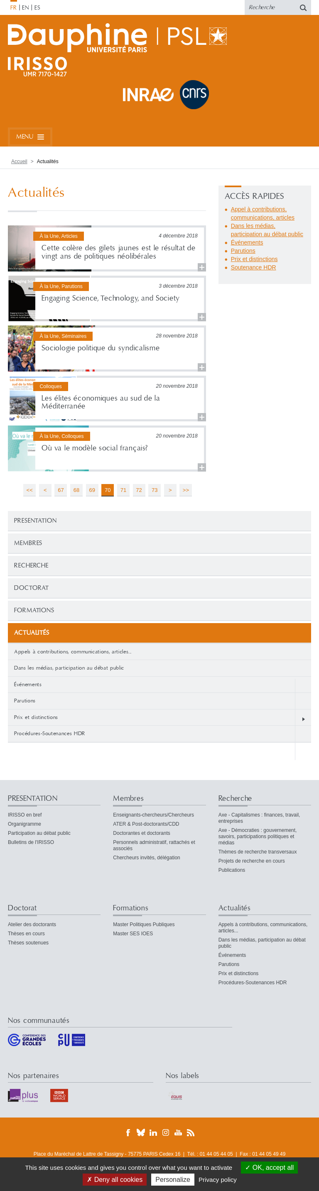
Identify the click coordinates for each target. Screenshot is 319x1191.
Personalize (172, 1179)
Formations (34, 610)
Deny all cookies (114, 1179)
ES (37, 8)
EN (25, 8)
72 (139, 490)
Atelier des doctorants (32, 924)
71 (123, 490)
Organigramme (24, 824)
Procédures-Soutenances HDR (49, 733)
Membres (28, 543)
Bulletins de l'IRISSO (31, 842)
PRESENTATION (35, 521)
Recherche (31, 566)
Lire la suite (107, 248)
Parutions (25, 700)
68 (76, 490)
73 (154, 490)
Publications (231, 870)
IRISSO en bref (25, 815)
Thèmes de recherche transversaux (257, 852)
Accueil (19, 161)
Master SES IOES (133, 934)
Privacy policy (218, 1179)
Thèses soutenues (28, 943)
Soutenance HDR (253, 267)
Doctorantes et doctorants (141, 833)
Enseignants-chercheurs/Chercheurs (153, 815)
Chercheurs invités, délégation (146, 858)
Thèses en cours (26, 934)
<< (30, 490)
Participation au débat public (39, 833)
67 (61, 490)
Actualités (234, 908)
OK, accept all (269, 1167)
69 (92, 490)
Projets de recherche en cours (251, 861)
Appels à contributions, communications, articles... (73, 651)
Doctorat (31, 588)
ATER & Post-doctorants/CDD (146, 824)
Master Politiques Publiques (143, 924)
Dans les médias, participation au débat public (69, 668)
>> (186, 490)
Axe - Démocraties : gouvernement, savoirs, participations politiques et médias (257, 836)
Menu (24, 137)
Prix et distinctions (36, 717)
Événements (28, 684)
